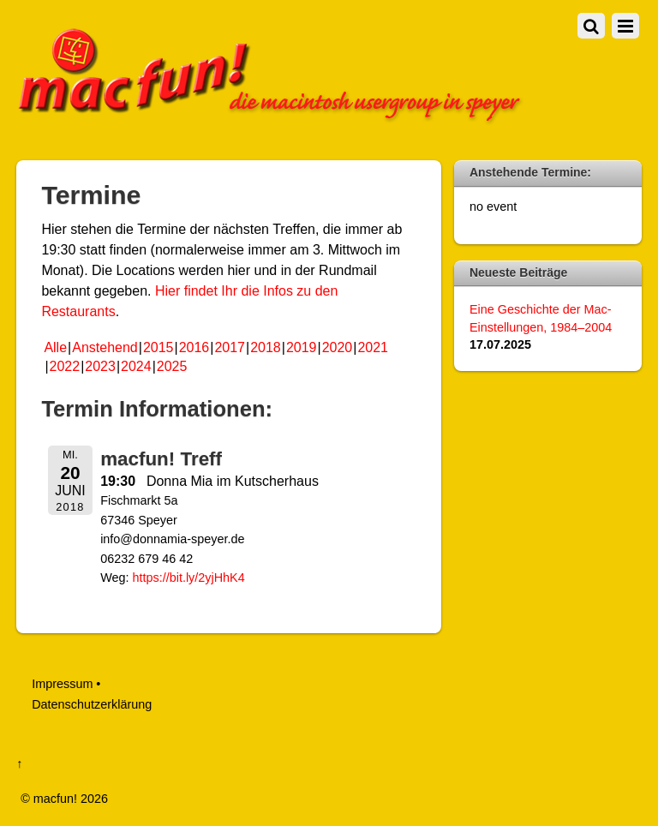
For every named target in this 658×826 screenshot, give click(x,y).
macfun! (55, 798)
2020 (337, 347)
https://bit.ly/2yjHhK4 (189, 577)
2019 (301, 347)
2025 (172, 366)
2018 (265, 347)
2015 (158, 347)
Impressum (62, 684)
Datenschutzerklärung (92, 704)
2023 (100, 366)
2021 (372, 347)
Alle (55, 347)
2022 (65, 366)
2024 (136, 366)
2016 (194, 347)
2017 (229, 347)
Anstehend (105, 347)
